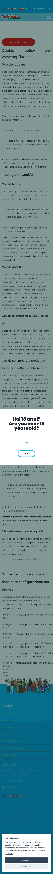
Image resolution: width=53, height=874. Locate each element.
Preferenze (9, 853)
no (26, 454)
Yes (26, 443)
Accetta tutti (26, 860)
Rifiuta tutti (26, 866)
